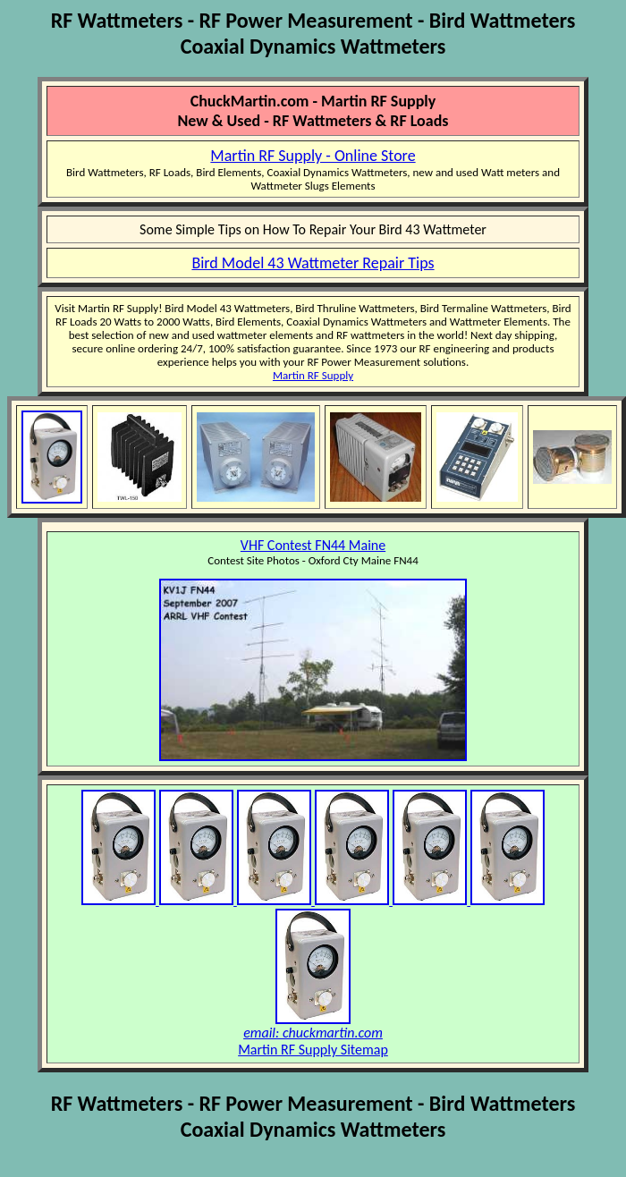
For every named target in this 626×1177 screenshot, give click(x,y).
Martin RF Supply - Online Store (312, 155)
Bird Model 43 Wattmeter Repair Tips (312, 263)
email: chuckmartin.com (313, 1032)
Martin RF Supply (313, 375)
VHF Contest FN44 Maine (313, 545)
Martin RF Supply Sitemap (313, 1049)
